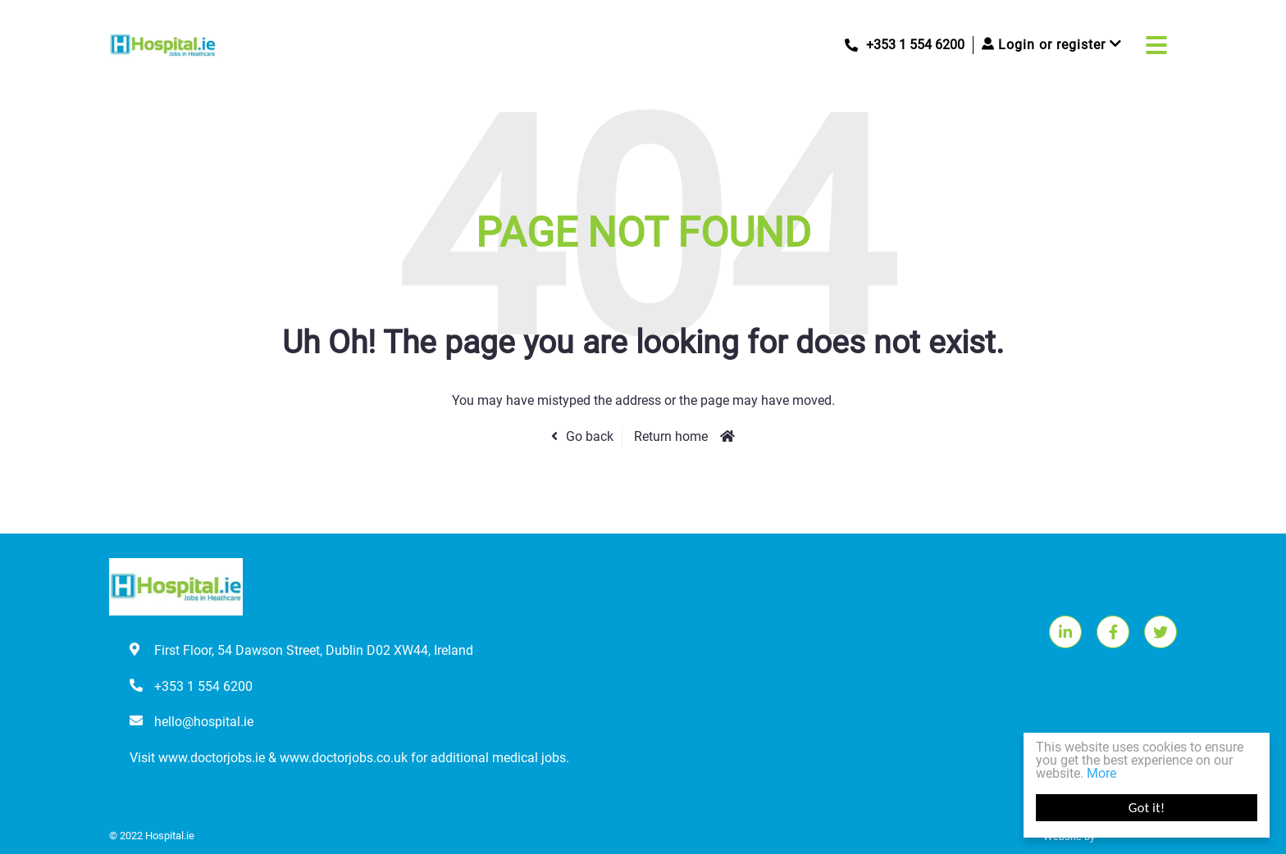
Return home (671, 436)
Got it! (1147, 807)
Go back (589, 436)
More (1101, 773)
